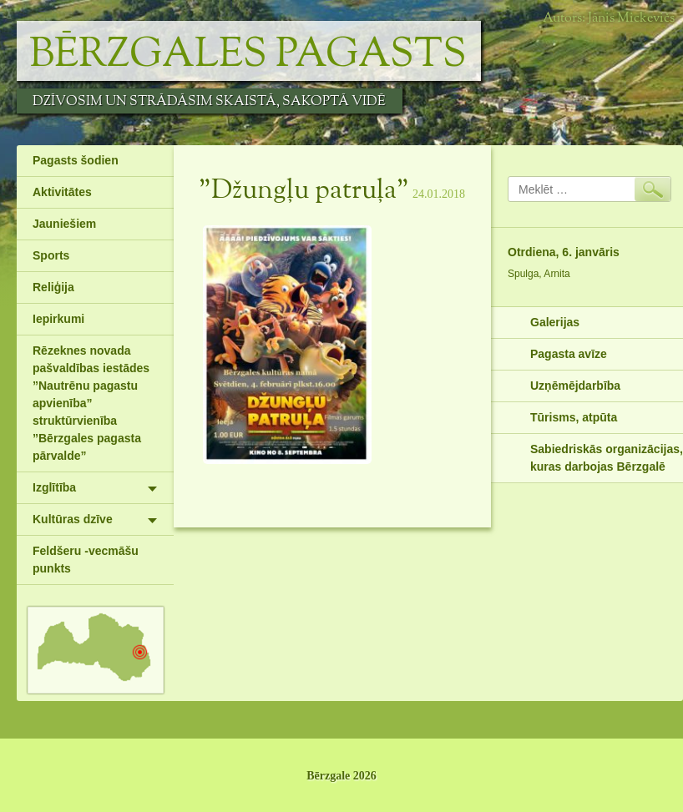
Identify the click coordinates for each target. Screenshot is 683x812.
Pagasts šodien (76, 160)
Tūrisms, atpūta (573, 417)
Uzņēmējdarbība (575, 385)
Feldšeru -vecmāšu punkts (86, 559)
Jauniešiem (64, 223)
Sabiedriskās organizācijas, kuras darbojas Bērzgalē (606, 457)
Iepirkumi (58, 318)
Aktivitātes (62, 192)
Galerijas (554, 322)
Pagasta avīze (568, 354)
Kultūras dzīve (73, 519)
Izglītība (54, 487)
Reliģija (53, 287)
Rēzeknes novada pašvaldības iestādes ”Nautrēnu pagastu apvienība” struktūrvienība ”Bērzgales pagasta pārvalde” (91, 403)
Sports (51, 255)
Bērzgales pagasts (248, 55)
